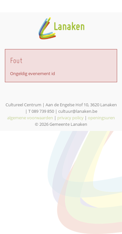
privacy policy (70, 118)
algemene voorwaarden (30, 118)
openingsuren (101, 118)
